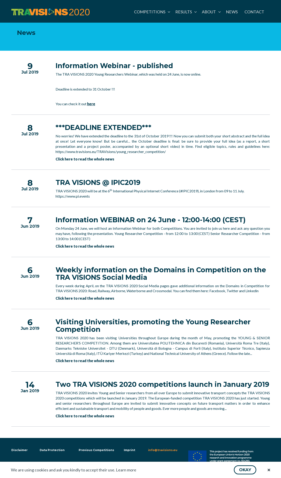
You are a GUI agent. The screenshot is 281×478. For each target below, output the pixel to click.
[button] (245, 469)
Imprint (129, 450)
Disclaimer (19, 450)
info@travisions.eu (162, 450)
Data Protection (52, 450)
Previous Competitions (96, 450)
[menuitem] (151, 12)
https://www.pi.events (73, 196)
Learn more (126, 469)
